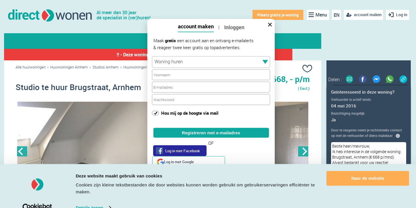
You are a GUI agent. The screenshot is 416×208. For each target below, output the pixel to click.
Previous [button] (22, 152)
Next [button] (303, 152)
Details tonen (89, 196)
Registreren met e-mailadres (211, 132)
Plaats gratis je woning (276, 15)
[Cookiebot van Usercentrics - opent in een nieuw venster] (37, 196)
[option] (89, 152)
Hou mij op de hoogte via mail (189, 113)
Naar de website (367, 167)
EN (335, 15)
